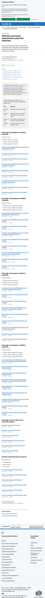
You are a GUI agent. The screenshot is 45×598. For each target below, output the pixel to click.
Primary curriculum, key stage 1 (34, 27)
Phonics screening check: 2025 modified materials (14, 475)
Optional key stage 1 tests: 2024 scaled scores (13, 445)
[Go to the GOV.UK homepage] (6, 24)
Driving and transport (7, 559)
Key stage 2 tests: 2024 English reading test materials (15, 170)
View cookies (34, 19)
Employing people (6, 564)
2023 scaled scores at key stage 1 (10, 450)
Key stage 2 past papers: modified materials (12, 72)
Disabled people (6, 556)
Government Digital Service (8, 591)
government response (14, 88)
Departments (34, 542)
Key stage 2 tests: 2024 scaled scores (11, 430)
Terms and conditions (7, 589)
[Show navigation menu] (37, 24)
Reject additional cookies (23, 19)
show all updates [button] (19, 503)
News (32, 545)
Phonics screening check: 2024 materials (12, 480)
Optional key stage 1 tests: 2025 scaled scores (13, 440)
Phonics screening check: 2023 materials (12, 490)
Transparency (34, 557)
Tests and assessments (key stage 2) (9, 515)
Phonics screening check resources (10, 79)
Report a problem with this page (36, 526)
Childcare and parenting (7, 548)
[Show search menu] (41, 24)
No (19, 526)
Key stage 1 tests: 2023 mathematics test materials (14, 339)
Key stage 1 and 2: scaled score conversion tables (13, 77)
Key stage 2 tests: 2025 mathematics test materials (14, 159)
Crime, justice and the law (8, 554)
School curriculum (22, 27)
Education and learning (7, 562)
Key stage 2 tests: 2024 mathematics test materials (14, 175)
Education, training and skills (11, 27)
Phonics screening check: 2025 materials (12, 469)
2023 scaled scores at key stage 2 (10, 435)
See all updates (20, 60)
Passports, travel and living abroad (10, 575)
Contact (29, 587)
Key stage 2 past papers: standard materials (12, 70)
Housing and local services (8, 570)
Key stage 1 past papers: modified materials (11, 75)
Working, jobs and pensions (8, 580)
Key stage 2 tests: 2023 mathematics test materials (14, 192)
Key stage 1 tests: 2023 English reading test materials (15, 334)
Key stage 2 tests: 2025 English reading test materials (15, 153)
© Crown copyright (38, 597)
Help (3, 587)
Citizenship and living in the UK (9, 551)
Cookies (12, 587)
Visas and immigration (7, 578)
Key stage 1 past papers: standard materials (11, 74)
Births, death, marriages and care (10, 543)
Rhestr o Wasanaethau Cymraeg (20, 589)
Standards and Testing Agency (10, 56)
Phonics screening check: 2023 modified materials (14, 495)
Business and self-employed (8, 546)
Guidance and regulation (36, 548)
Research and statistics (36, 550)
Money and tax (5, 572)
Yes (13, 526)
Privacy (7, 587)
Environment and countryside (9, 567)
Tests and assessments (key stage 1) (10, 28)
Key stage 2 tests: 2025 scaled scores (11, 425)
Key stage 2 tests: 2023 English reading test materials (15, 187)
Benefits (4, 540)
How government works (36, 560)
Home (3, 27)
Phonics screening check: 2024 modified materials (14, 485)
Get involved (34, 562)
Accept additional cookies (8, 19)
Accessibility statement (20, 587)
